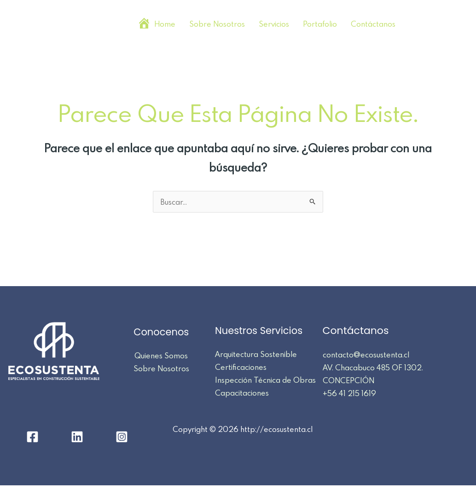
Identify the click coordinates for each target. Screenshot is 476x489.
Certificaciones (241, 367)
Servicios (274, 24)
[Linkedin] (439, 24)
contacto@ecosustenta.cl (366, 354)
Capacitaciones (242, 392)
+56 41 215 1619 (348, 393)
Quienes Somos (161, 355)
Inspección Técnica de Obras (265, 380)
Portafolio (320, 24)
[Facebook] (416, 24)
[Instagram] (462, 24)
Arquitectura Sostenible (256, 354)
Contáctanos (373, 24)
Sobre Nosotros (217, 24)
